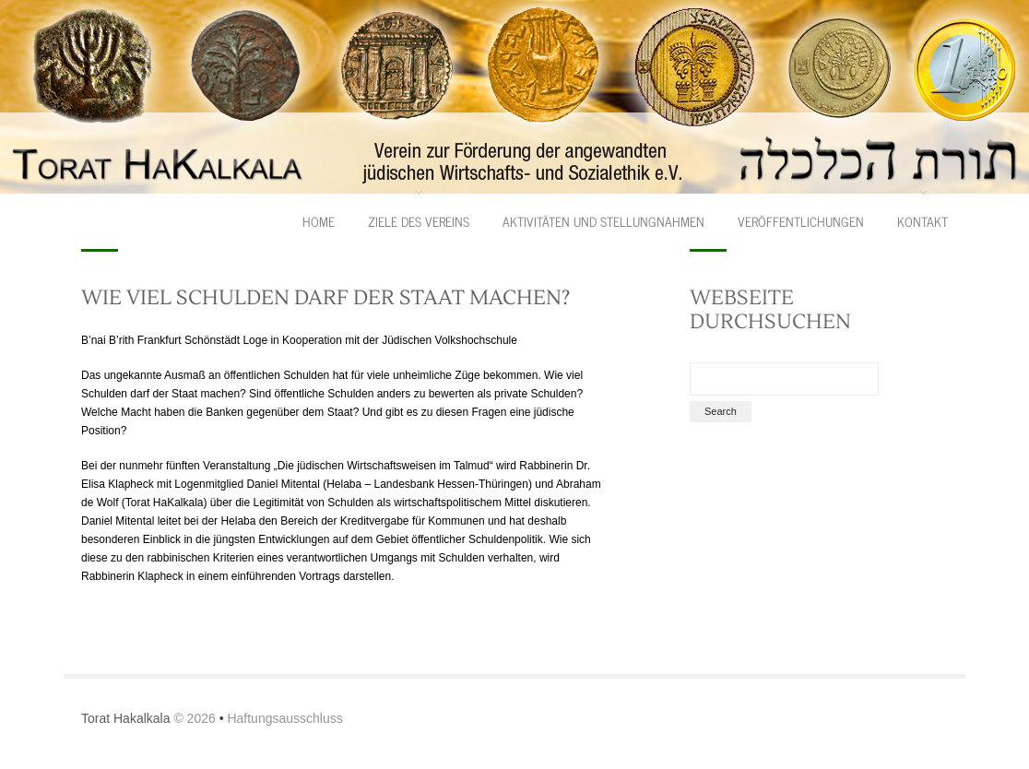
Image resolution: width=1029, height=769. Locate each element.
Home (318, 221)
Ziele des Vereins (418, 221)
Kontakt (922, 221)
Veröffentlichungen (801, 221)
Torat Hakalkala (126, 718)
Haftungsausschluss (284, 718)
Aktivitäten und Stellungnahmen (603, 221)
